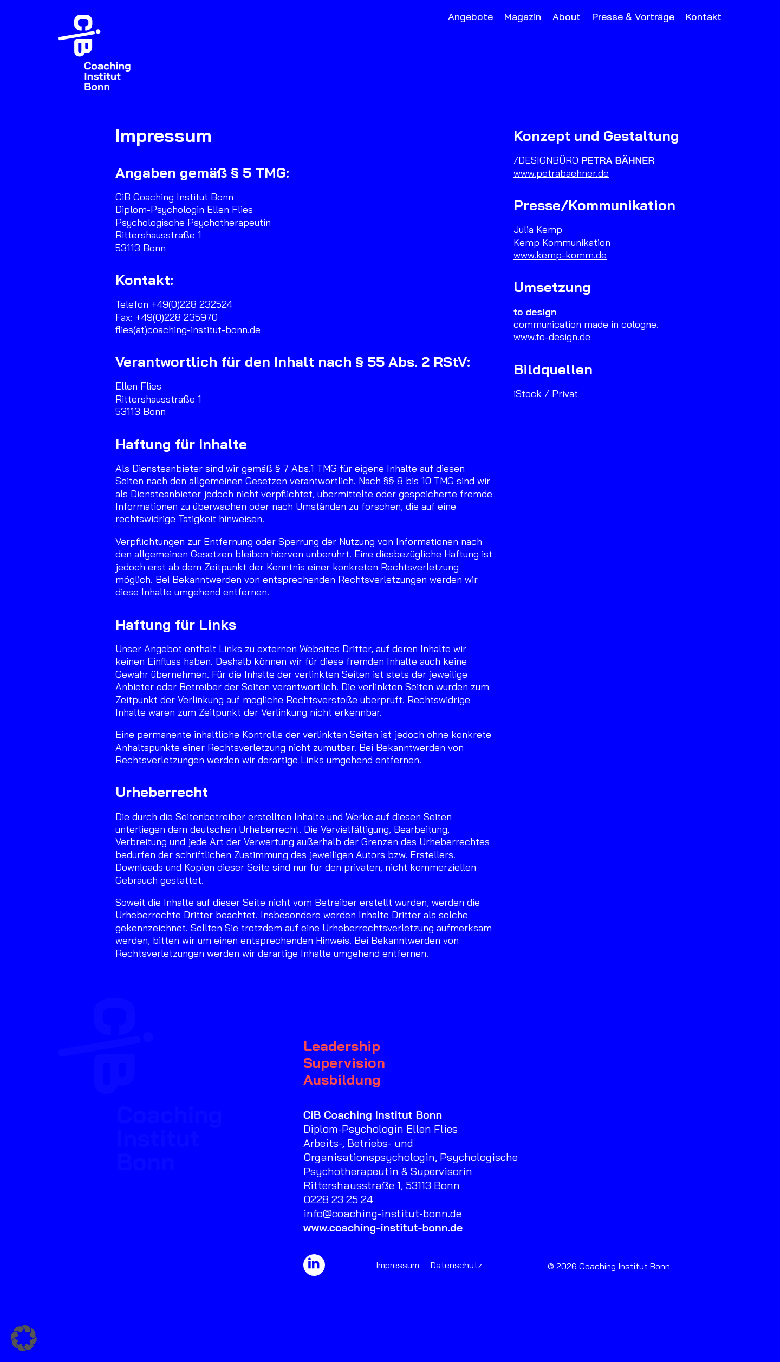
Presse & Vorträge (633, 16)
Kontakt (704, 16)
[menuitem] (472, 52)
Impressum (397, 1265)
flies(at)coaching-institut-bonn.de (188, 329)
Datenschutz (456, 1265)
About (566, 16)
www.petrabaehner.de (561, 173)
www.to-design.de (552, 336)
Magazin (522, 16)
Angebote (470, 16)
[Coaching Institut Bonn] (94, 52)
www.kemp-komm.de (560, 255)
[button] (314, 1265)
